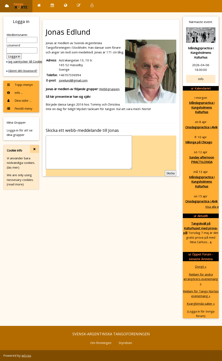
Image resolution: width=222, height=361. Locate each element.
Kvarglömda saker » (201, 303)
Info (201, 79)
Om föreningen (100, 343)
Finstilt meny (19, 108)
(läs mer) (13, 167)
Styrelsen (125, 343)
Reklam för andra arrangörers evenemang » (200, 279)
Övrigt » (200, 266)
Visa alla (212, 207)
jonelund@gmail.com (73, 80)
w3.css (26, 355)
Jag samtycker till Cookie (25, 61)
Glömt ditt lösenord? (22, 71)
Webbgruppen (109, 89)
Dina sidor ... (19, 100)
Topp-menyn (20, 85)
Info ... (15, 93)
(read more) (15, 184)
